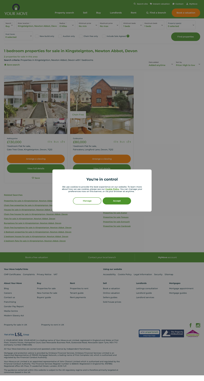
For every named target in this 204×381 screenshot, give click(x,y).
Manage (87, 201)
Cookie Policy (112, 189)
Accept (117, 201)
